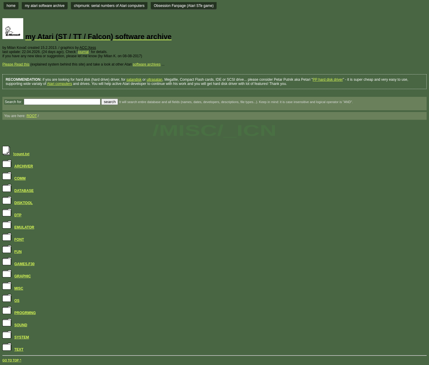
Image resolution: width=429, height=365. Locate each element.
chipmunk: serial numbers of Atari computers (109, 6)
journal (83, 52)
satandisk (134, 79)
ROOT (32, 116)
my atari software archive (44, 6)
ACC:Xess (88, 48)
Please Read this (15, 64)
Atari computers (59, 84)
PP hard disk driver (328, 79)
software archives (147, 64)
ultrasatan (154, 79)
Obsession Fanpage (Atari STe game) (184, 6)
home (11, 6)
